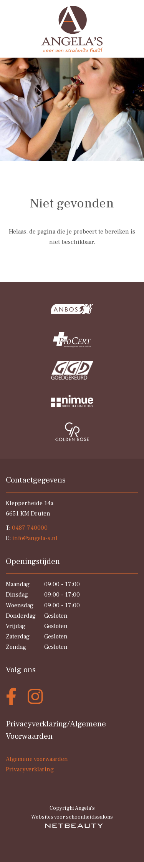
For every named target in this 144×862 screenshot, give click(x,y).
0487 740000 (30, 528)
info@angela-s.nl (35, 538)
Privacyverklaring (30, 769)
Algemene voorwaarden (37, 759)
